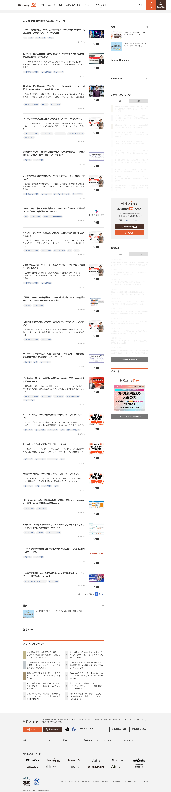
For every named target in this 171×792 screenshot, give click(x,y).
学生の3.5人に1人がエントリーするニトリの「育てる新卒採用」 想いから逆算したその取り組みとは (86, 654)
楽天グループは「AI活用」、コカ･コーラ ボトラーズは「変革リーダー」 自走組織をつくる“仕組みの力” (87, 686)
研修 (30, 38)
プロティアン (29, 400)
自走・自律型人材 (73, 396)
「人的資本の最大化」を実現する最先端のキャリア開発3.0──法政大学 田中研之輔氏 (54, 380)
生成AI (51, 38)
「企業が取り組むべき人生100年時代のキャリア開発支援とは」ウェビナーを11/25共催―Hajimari (53, 574)
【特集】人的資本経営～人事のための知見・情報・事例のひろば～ (136, 45)
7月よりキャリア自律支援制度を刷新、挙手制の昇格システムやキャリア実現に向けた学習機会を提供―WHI (53, 501)
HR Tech (44, 104)
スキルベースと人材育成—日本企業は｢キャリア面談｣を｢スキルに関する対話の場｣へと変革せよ (53, 55)
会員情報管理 (86, 781)
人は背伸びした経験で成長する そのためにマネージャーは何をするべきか (54, 177)
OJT (69, 250)
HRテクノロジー (101, 5)
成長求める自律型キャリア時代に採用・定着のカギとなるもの (51, 474)
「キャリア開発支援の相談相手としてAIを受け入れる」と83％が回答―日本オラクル (54, 550)
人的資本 (40, 533)
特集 (42, 5)
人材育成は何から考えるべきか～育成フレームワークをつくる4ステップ (53, 323)
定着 (62, 430)
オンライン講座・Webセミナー (35, 581)
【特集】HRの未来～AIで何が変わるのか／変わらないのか (135, 33)
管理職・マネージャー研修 (53, 216)
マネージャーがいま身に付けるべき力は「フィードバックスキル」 (53, 119)
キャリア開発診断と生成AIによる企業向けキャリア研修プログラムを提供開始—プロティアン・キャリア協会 (54, 31)
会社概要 (105, 781)
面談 (26, 216)
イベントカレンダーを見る (129, 416)
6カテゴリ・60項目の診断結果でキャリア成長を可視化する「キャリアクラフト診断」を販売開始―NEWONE (53, 526)
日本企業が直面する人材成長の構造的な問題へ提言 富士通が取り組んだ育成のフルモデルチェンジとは (86, 665)
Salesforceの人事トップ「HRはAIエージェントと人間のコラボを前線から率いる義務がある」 (86, 675)
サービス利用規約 (116, 781)
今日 (120, 101)
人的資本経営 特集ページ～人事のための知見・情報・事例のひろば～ (59, 611)
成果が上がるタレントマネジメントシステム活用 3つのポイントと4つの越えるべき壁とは (43, 675)
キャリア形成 (41, 508)
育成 (37, 486)
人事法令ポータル (73, 5)
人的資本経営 (58, 396)
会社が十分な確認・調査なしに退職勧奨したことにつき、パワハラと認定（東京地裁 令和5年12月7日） (43, 696)
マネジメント (60, 134)
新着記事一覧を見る (129, 360)
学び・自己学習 (59, 250)
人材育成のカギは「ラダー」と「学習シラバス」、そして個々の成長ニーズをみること (54, 266)
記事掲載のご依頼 (119, 729)
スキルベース (58, 72)
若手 (35, 362)
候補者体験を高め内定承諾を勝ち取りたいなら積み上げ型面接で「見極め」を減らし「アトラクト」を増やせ (43, 654)
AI (25, 38)
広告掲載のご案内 (139, 729)
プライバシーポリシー (132, 781)
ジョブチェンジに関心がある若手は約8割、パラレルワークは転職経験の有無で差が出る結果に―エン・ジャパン (53, 355)
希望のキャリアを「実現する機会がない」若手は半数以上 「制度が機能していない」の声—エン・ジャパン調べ (54, 153)
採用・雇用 (28, 430)
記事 (60, 5)
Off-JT (77, 250)
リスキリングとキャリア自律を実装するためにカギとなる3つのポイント (53, 416)
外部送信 (145, 781)
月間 (138, 101)
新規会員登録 (129, 226)
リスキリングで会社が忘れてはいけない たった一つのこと (50, 444)
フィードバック (47, 134)
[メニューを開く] (10, 5)
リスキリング (52, 430)
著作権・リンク (74, 781)
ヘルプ (63, 781)
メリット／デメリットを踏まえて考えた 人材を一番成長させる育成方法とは (54, 234)
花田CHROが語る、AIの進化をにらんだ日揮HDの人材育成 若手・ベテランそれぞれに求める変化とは (87, 696)
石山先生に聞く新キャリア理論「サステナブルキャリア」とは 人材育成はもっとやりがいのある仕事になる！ (54, 87)
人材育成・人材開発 (31, 72)
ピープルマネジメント (75, 134)
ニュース (51, 5)
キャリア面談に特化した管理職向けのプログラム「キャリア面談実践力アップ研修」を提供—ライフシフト (54, 210)
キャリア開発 (40, 38)
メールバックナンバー (129, 220)
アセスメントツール (53, 533)
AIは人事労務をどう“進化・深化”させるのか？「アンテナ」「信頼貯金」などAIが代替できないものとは (43, 686)
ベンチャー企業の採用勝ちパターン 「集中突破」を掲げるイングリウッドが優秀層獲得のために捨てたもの (43, 665)
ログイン (129, 233)
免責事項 (96, 781)
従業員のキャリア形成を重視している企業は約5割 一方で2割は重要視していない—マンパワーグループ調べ (54, 299)
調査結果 (28, 160)
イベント (87, 5)
